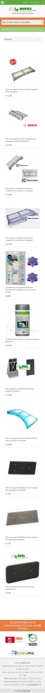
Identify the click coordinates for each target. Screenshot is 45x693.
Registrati (34, 2)
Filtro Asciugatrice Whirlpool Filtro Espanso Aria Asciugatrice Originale (21, 489)
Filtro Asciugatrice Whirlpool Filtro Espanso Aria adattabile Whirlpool (21, 538)
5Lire (28, 691)
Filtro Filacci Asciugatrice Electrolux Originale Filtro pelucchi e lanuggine (19, 189)
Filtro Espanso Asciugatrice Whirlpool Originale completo (19, 390)
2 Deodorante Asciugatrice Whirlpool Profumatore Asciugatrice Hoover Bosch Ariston (20, 289)
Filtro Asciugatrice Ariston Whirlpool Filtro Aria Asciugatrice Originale (21, 439)
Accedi (25, 2)
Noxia (25, 691)
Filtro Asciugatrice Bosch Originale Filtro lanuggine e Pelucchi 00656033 (20, 140)
